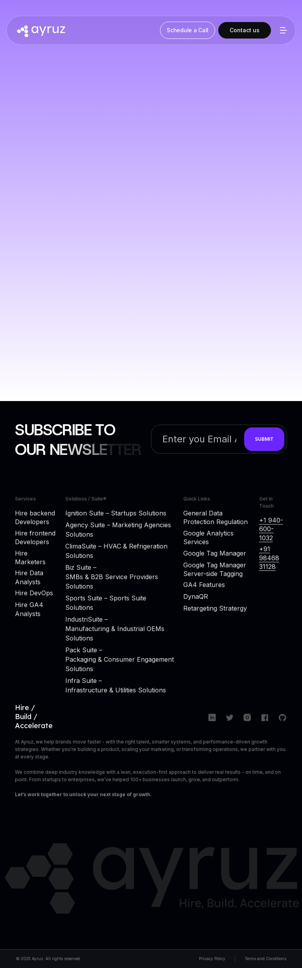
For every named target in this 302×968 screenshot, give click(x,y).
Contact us (245, 30)
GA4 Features (204, 585)
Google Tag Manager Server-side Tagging (214, 569)
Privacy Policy (212, 958)
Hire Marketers (30, 557)
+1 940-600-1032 (271, 529)
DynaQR (195, 596)
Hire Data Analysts (29, 577)
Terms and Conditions (265, 958)
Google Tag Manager (214, 553)
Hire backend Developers (35, 517)
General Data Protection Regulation (215, 517)
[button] (282, 30)
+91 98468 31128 (269, 557)
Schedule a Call (187, 30)
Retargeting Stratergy (215, 608)
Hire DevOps (34, 593)
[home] (84, 30)
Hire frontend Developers (35, 537)
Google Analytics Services (208, 537)
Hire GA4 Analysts (29, 609)
